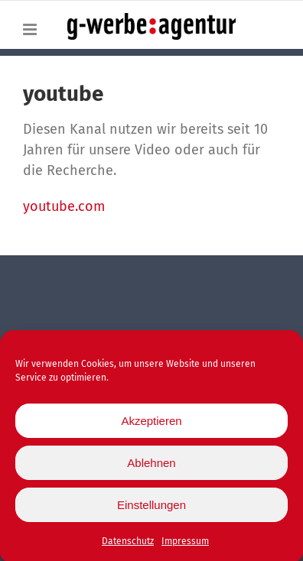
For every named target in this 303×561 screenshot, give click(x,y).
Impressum (185, 544)
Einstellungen (151, 507)
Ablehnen (151, 465)
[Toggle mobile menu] (31, 29)
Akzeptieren (151, 423)
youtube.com (64, 206)
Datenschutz (128, 544)
